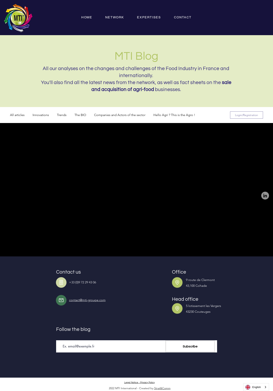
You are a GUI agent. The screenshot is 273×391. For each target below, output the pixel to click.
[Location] (177, 282)
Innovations (41, 115)
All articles (17, 115)
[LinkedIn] (265, 195)
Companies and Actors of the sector (119, 115)
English (253, 387)
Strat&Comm (162, 388)
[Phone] (61, 282)
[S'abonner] (190, 346)
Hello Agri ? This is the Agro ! (174, 115)
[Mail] (61, 300)
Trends (62, 115)
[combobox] (256, 387)
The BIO (80, 115)
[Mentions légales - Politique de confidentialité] (140, 382)
